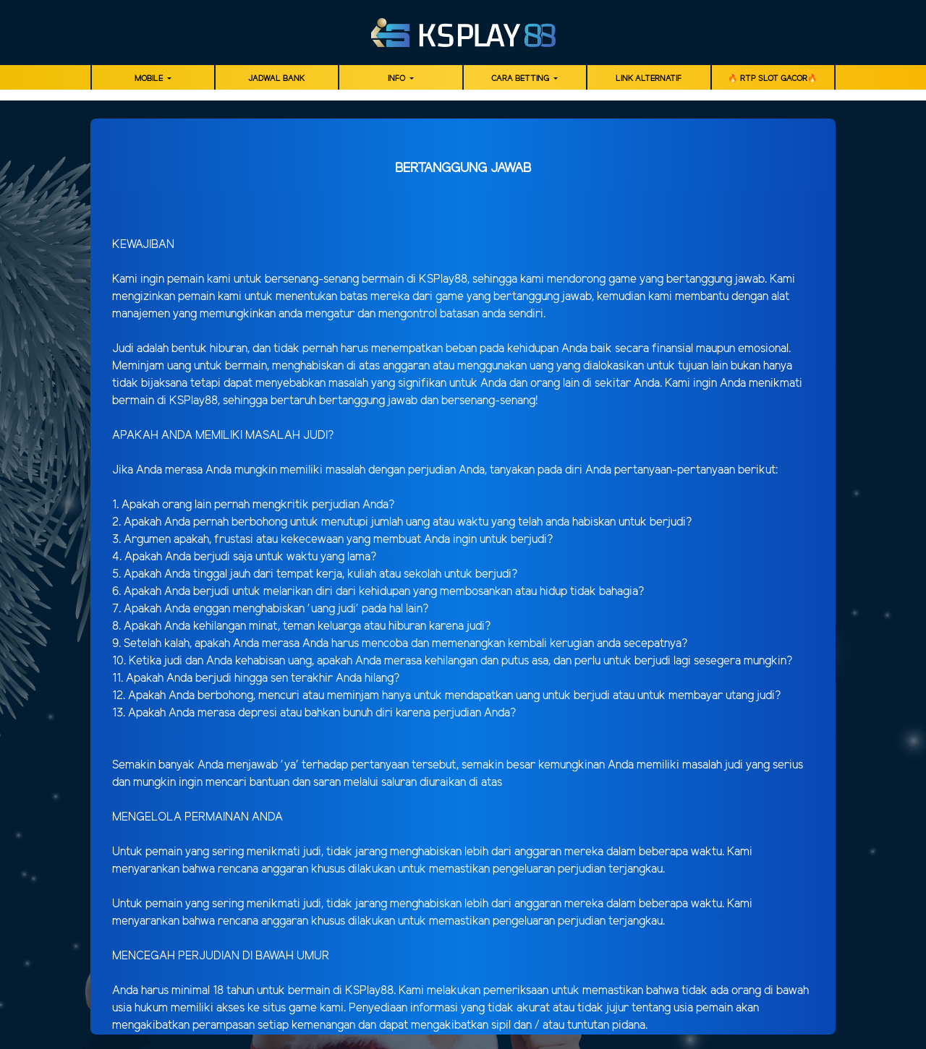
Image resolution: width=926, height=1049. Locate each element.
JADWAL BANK (276, 79)
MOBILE (150, 79)
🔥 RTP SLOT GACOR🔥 (772, 79)
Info (397, 79)
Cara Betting (521, 79)
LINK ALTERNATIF (648, 79)
